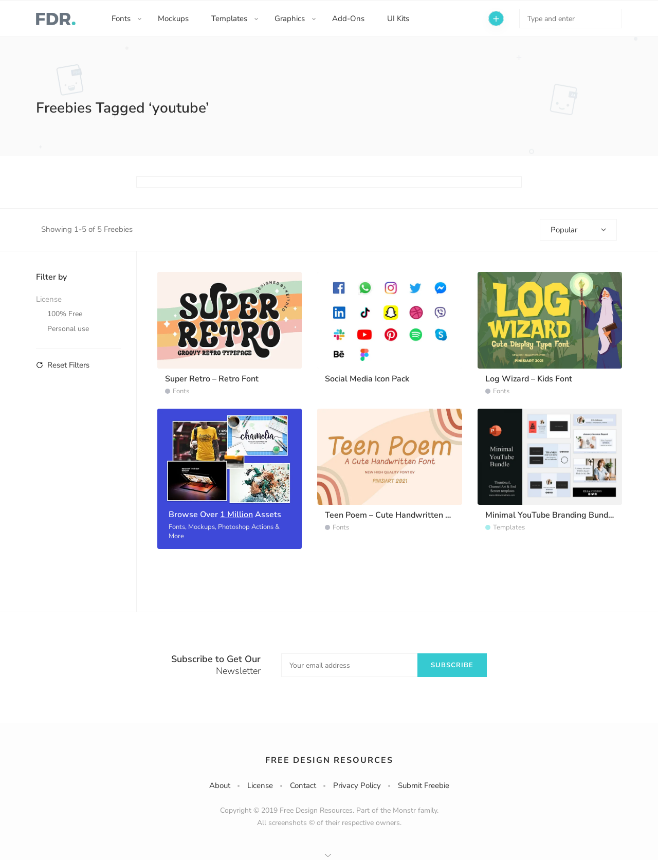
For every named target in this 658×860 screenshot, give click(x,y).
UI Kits (398, 18)
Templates (229, 18)
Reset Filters (62, 365)
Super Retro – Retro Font (212, 379)
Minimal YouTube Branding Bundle (550, 515)
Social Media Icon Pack (367, 379)
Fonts (121, 18)
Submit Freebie (423, 785)
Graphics (290, 18)
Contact (303, 785)
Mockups (173, 18)
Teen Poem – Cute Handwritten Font (393, 515)
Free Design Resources (329, 760)
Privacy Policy (357, 785)
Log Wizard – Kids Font (528, 379)
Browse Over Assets (225, 514)
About (219, 785)
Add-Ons (348, 18)
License (260, 785)
